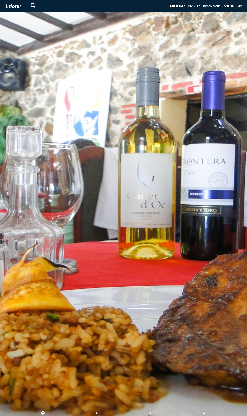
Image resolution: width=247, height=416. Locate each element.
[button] (177, 5)
